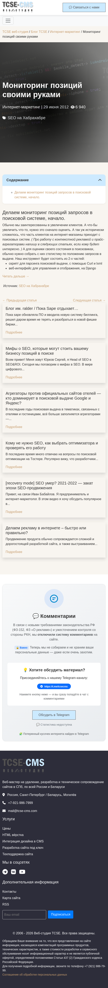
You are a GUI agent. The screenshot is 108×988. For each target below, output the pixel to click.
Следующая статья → (89, 300)
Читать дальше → (15, 276)
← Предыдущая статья (19, 300)
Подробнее (14, 332)
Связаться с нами (84, 7)
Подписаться (60, 914)
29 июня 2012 (56, 107)
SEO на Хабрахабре (26, 118)
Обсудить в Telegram (54, 715)
